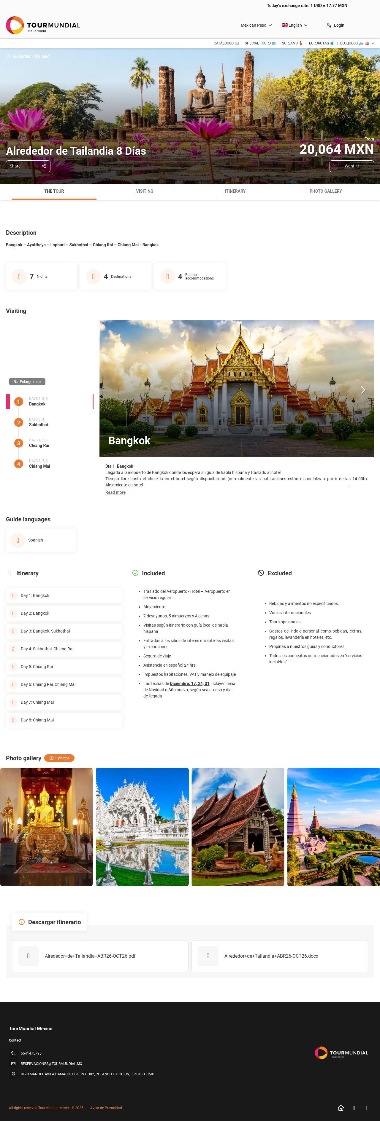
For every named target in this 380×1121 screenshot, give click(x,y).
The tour (54, 191)
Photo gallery (326, 191)
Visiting (144, 191)
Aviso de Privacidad (106, 1108)
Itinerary (235, 191)
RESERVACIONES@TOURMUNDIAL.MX (51, 1064)
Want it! (352, 166)
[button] (115, 493)
